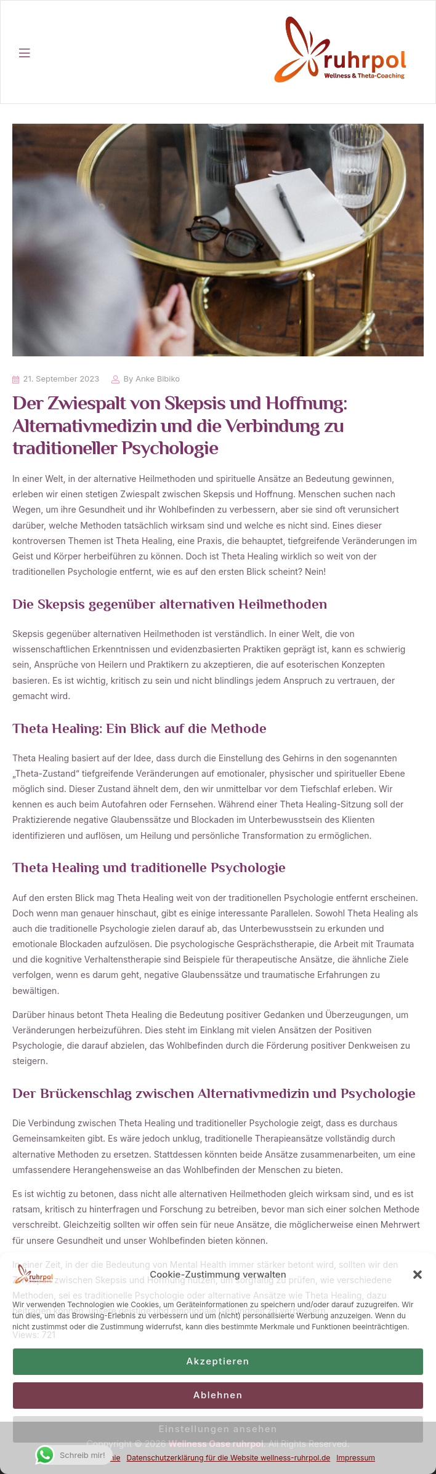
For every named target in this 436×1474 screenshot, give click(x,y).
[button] (417, 1274)
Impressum (355, 1457)
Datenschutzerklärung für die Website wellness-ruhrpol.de (229, 1457)
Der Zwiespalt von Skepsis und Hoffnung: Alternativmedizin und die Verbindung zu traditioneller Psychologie (179, 427)
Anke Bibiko (157, 378)
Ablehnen (218, 1395)
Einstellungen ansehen (217, 1429)
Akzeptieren (218, 1361)
